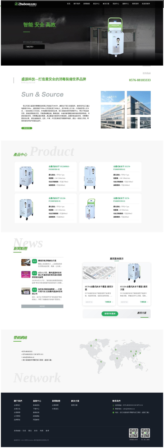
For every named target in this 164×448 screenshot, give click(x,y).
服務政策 (36, 412)
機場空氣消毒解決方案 (47, 261)
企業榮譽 (113, 116)
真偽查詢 (36, 405)
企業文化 (113, 97)
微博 (47, 431)
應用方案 (74, 405)
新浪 (35, 431)
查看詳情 (27, 128)
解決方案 (106, 4)
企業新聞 (55, 405)
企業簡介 (17, 405)
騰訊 (30, 431)
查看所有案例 (109, 314)
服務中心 (125, 4)
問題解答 (36, 420)
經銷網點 (36, 416)
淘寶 (41, 431)
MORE (42, 306)
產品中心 (96, 4)
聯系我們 (135, 4)
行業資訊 (55, 409)
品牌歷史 (132, 123)
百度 (24, 431)
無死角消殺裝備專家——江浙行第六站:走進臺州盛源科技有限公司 (47, 291)
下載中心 (36, 409)
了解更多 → (109, 302)
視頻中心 (116, 4)
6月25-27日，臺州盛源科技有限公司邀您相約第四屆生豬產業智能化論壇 (47, 275)
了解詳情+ (29, 47)
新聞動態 (86, 4)
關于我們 (77, 4)
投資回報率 (146, 4)
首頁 (68, 4)
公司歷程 (139, 103)
